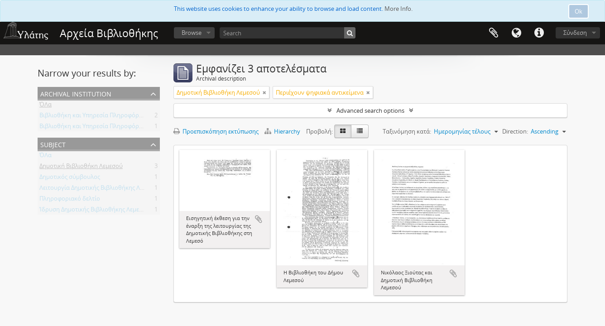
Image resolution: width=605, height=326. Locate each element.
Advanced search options (370, 110)
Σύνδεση (575, 33)
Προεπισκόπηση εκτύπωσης (216, 131)
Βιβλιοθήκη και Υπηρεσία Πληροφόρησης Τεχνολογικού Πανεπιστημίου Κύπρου (148, 117)
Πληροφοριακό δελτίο (69, 200)
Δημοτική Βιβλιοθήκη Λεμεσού (81, 167)
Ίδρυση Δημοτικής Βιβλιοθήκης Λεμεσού (94, 211)
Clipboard (493, 33)
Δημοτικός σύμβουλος (69, 178)
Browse (192, 33)
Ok (578, 11)
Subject (53, 144)
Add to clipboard (258, 219)
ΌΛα (45, 106)
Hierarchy (283, 131)
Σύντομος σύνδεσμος (539, 33)
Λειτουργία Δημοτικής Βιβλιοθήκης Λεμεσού (99, 189)
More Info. (398, 9)
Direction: (515, 131)
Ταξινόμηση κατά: (407, 131)
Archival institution (75, 93)
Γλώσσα (516, 33)
